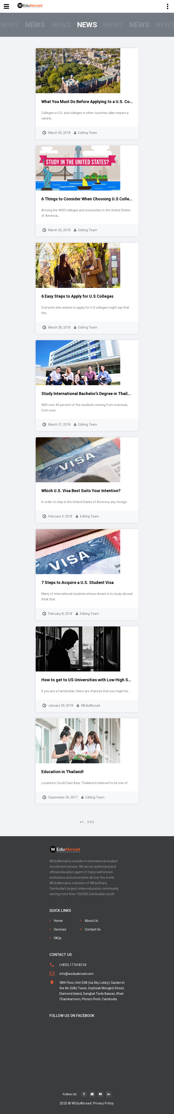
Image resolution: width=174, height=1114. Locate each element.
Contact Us (93, 929)
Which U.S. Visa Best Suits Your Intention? (80, 490)
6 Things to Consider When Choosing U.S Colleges (88, 198)
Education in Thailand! (62, 771)
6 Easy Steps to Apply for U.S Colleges (77, 296)
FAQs (58, 938)
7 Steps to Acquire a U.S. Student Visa (77, 582)
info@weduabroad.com (76, 974)
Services (60, 929)
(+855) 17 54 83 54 (72, 965)
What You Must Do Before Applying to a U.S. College (90, 101)
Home (58, 921)
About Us (91, 921)
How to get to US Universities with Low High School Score (96, 679)
